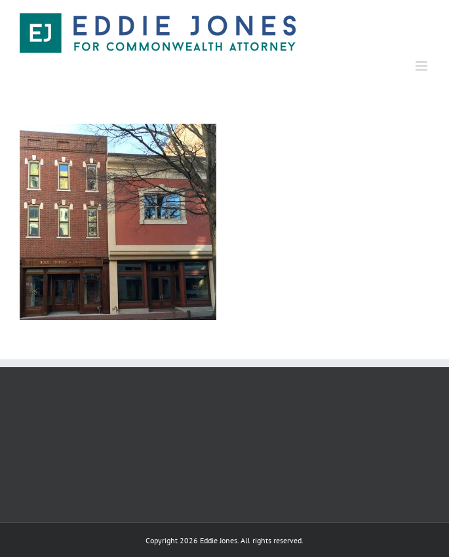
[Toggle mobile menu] (422, 66)
